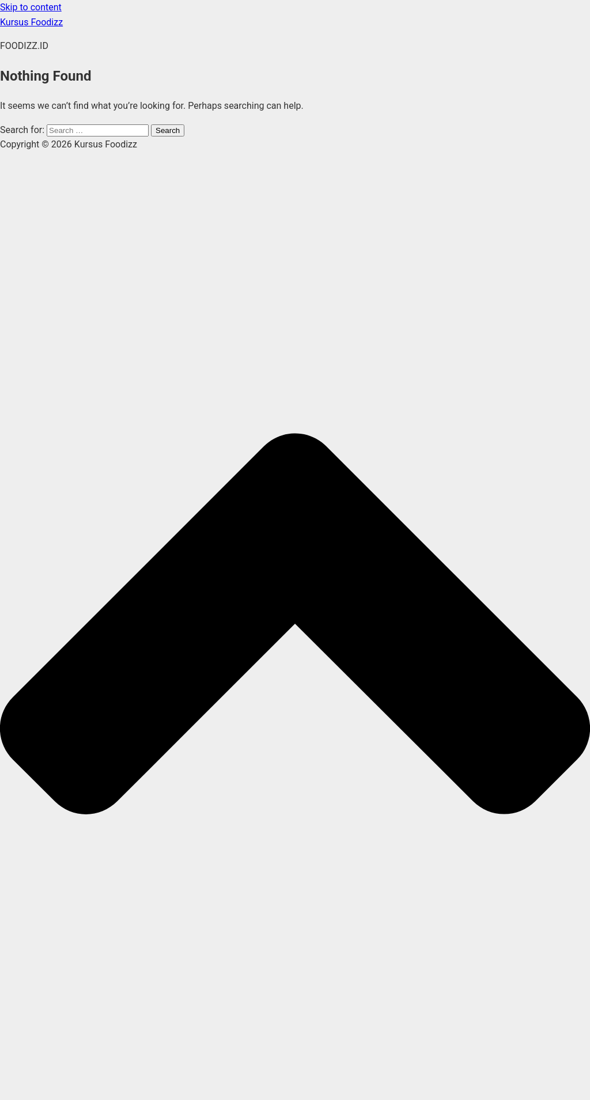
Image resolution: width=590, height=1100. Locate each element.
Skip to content (31, 7)
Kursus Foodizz (31, 22)
